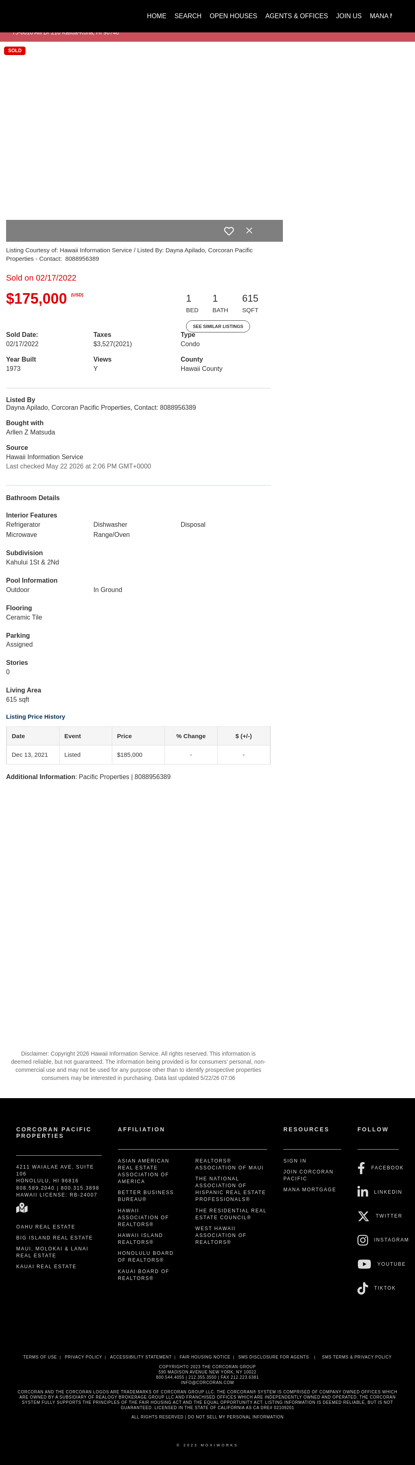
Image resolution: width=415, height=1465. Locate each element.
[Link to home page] (21, 12)
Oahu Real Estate (45, 1227)
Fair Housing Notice (205, 1357)
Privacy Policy (83, 1357)
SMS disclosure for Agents (273, 1357)
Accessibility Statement (141, 1357)
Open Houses (233, 16)
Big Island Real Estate (54, 1238)
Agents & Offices (296, 16)
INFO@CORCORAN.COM (207, 1382)
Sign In (294, 1161)
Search (188, 16)
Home (157, 16)
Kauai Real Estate (46, 1266)
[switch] (229, 231)
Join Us (349, 16)
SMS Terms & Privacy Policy (357, 1357)
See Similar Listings (218, 326)
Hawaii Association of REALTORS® (143, 1217)
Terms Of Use (40, 1357)
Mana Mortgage (309, 1189)
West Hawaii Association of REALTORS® (220, 1235)
